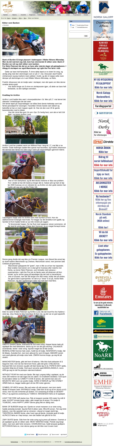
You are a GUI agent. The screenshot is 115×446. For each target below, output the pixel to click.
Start (8, 18)
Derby (59, 14)
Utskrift (65, 434)
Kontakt (86, 14)
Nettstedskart (14, 442)
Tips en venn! (55, 434)
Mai (25, 18)
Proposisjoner (77, 14)
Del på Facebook (43, 434)
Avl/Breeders (50, 14)
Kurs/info (23, 14)
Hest (73, 25)
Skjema (14, 14)
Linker (68, 14)
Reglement (32, 14)
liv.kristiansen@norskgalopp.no (73, 442)
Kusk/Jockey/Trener (82, 25)
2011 (20, 18)
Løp (73, 27)
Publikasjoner (41, 14)
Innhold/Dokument (82, 27)
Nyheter (5, 14)
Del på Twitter (30, 434)
